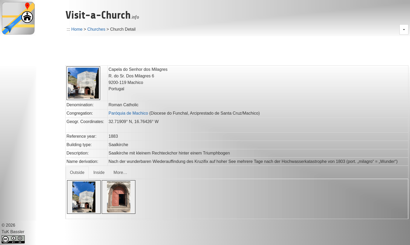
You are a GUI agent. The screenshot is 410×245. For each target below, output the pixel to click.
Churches (96, 29)
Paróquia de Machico (128, 113)
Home (77, 29)
